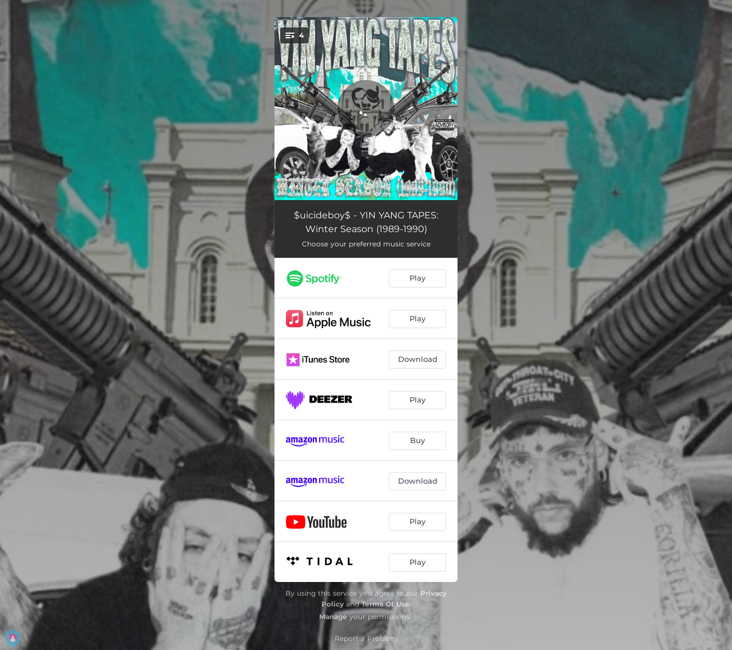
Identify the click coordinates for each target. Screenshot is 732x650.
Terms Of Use (385, 604)
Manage (333, 616)
